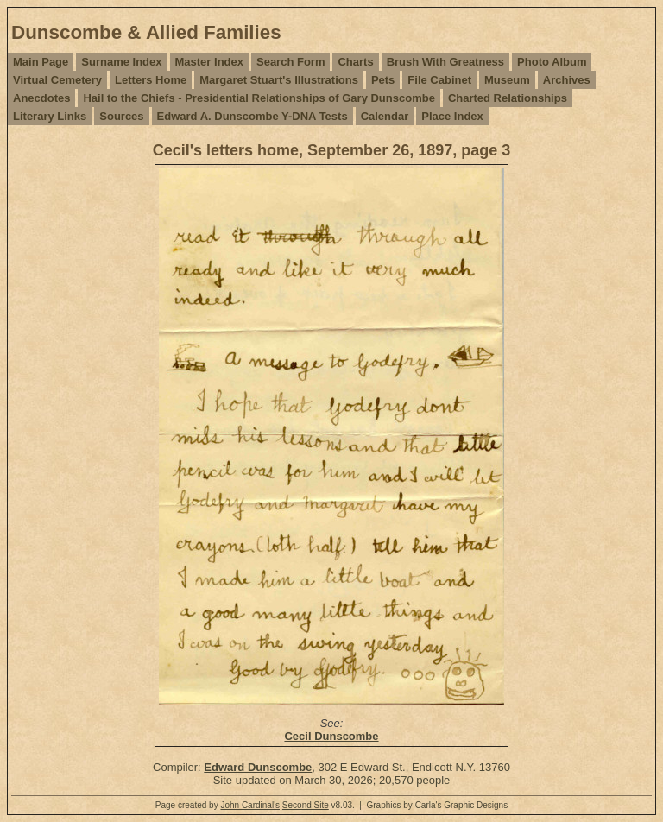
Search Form (290, 61)
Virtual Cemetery (57, 79)
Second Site (305, 805)
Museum (507, 79)
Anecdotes (41, 98)
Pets (383, 79)
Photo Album (551, 61)
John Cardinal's (250, 805)
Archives (566, 79)
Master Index (209, 61)
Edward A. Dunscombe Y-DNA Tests (252, 116)
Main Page (40, 61)
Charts (355, 61)
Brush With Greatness (445, 61)
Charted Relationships (507, 98)
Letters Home (150, 79)
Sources (121, 116)
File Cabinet (439, 79)
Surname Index (121, 61)
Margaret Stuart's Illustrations (278, 79)
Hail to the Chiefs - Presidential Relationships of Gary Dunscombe (258, 98)
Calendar (385, 116)
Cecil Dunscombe (331, 736)
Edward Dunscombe (258, 767)
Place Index (452, 116)
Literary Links (49, 116)
